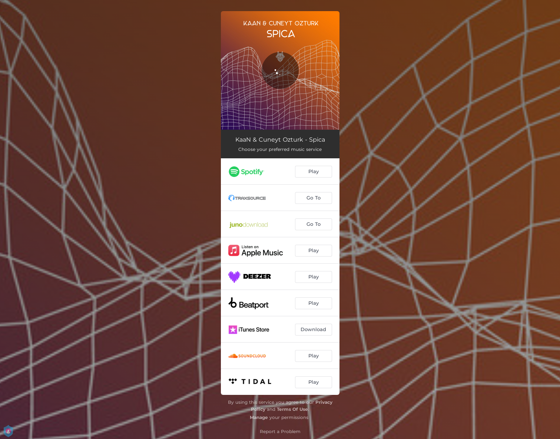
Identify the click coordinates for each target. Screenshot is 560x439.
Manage (259, 417)
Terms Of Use (292, 409)
